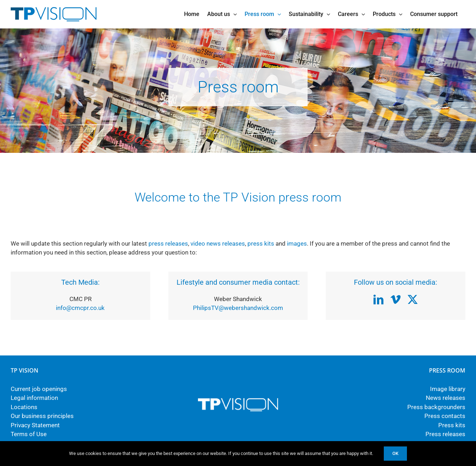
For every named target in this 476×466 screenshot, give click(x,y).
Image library (447, 388)
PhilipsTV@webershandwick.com (238, 307)
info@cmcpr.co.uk (80, 307)
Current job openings (39, 388)
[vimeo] (396, 300)
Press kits (451, 425)
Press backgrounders (436, 407)
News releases (445, 397)
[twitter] (413, 300)
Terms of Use (29, 434)
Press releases (445, 434)
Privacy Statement (35, 425)
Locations (24, 407)
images (297, 243)
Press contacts (444, 415)
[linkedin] (378, 300)
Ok (395, 453)
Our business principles (42, 415)
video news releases (217, 243)
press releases (168, 243)
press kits (260, 243)
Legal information (34, 397)
